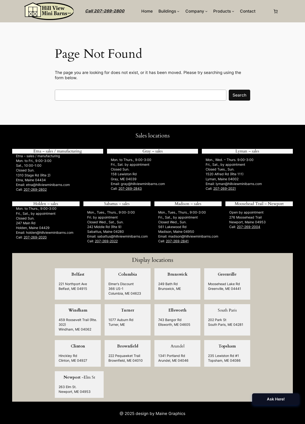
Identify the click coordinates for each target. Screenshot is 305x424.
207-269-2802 (35, 189)
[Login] (264, 11)
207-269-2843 (130, 188)
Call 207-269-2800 (104, 11)
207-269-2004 (248, 227)
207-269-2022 (106, 241)
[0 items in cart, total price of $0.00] (276, 11)
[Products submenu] (233, 11)
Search (239, 95)
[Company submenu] (206, 11)
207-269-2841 (177, 241)
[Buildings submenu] (178, 11)
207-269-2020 (35, 237)
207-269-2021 (224, 188)
